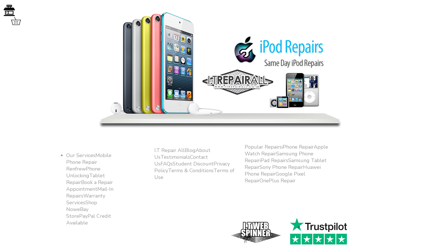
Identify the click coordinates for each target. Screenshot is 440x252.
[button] (20, 21)
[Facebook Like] (316, 211)
